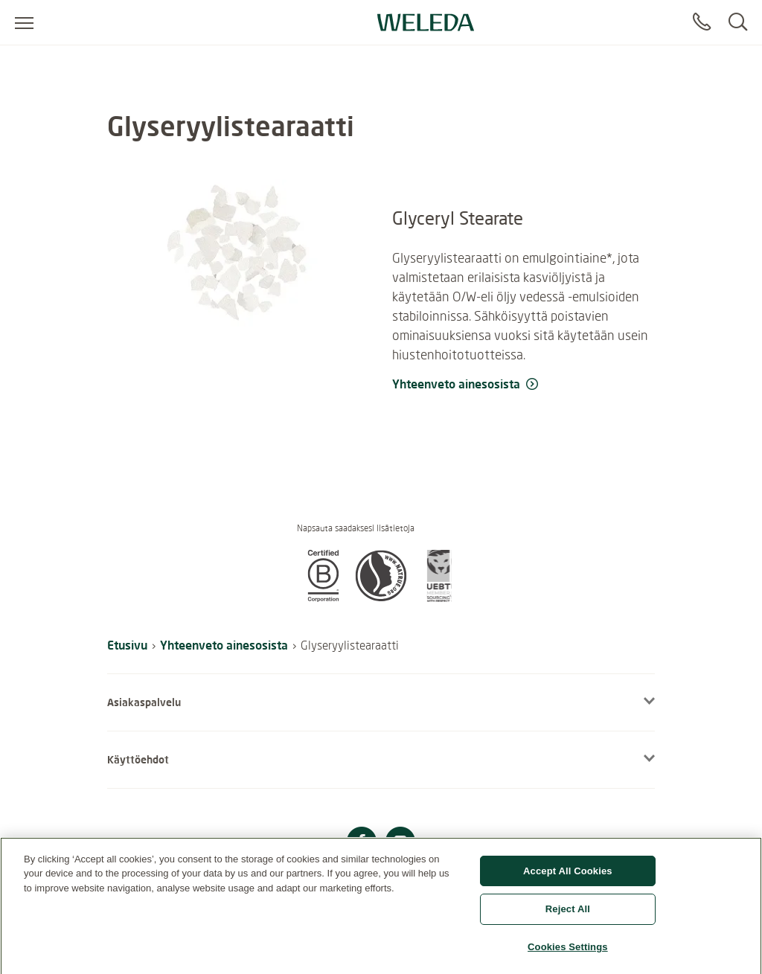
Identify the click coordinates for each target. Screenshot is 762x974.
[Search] (738, 22)
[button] (323, 597)
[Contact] (702, 22)
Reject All (567, 914)
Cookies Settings (568, 952)
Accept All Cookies (567, 876)
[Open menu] (24, 22)
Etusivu (127, 645)
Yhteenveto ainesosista (224, 645)
